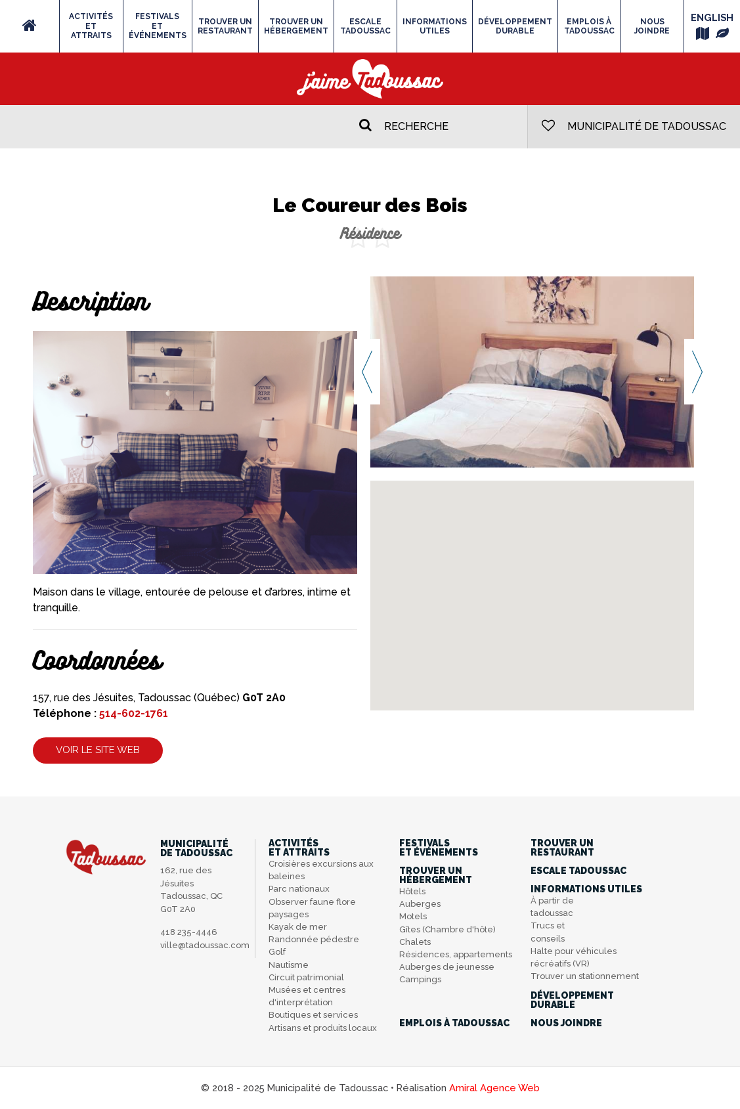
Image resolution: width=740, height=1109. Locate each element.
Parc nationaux (299, 889)
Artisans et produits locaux (323, 1028)
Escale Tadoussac (365, 26)
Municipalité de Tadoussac (634, 126)
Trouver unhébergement (296, 26)
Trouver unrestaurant (225, 26)
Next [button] (697, 371)
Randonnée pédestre (314, 939)
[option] (532, 371)
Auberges (420, 904)
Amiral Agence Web (494, 1087)
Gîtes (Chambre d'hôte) (447, 929)
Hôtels (412, 891)
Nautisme (289, 965)
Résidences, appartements (455, 954)
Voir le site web (98, 750)
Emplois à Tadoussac (589, 26)
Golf (277, 952)
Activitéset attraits (91, 26)
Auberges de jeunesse (446, 967)
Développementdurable (515, 26)
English (712, 17)
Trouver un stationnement (585, 976)
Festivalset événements (157, 26)
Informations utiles (435, 26)
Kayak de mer (298, 927)
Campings (420, 979)
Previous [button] (367, 371)
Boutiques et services (313, 1015)
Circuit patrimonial (306, 977)
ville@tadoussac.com (205, 945)
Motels (413, 916)
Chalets (415, 942)
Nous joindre (652, 26)
